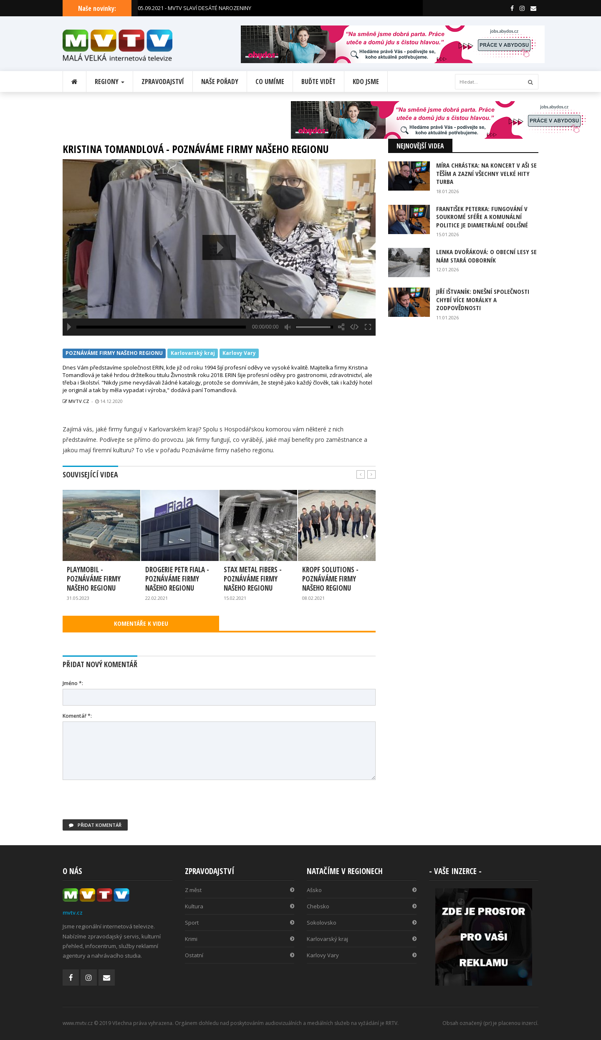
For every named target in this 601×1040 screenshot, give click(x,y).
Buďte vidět (318, 81)
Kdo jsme (366, 81)
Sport (240, 922)
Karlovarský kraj (193, 353)
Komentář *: (77, 715)
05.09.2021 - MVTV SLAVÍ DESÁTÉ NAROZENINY (194, 8)
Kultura (240, 906)
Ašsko (362, 890)
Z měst (240, 890)
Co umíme (269, 81)
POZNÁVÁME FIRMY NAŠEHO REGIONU (114, 353)
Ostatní (240, 955)
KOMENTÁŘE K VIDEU (141, 623)
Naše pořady (219, 81)
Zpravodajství (162, 81)
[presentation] (126, 803)
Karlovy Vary (239, 353)
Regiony (109, 81)
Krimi (240, 939)
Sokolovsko (362, 922)
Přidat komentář (95, 825)
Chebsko (362, 906)
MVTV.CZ (76, 401)
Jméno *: (73, 683)
